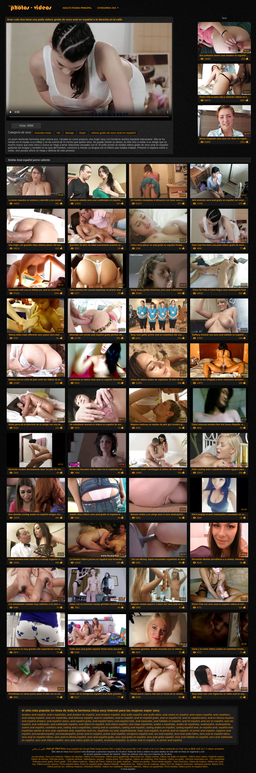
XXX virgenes (125, 759)
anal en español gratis (146, 717)
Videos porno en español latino (193, 766)
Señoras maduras (74, 766)
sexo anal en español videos (37, 737)
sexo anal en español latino (215, 733)
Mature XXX (217, 764)
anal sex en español (212, 721)
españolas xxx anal (107, 730)
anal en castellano (104, 717)
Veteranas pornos (202, 764)
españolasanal (128, 730)
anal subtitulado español (64, 724)
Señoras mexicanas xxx (196, 759)
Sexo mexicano (180, 761)
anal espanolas (144, 721)
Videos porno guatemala (117, 756)
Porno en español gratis (91, 764)
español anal (226, 727)
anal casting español (33, 717)
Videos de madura (197, 761)
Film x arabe (115, 749)
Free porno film (128, 749)
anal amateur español (108, 714)
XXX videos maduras (77, 761)
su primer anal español (169, 740)
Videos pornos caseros (47, 764)
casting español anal (187, 727)
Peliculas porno (56, 759)
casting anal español (133, 727)
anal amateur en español (80, 714)
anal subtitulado (40, 724)
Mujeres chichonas (184, 764)
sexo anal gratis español (160, 737)
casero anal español (33, 727)
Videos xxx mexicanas (94, 756)
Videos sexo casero (198, 756)
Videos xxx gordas (141, 761)
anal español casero (58, 721)
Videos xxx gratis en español (174, 756)
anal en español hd (170, 717)
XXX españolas (217, 759)
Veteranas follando (92, 766)
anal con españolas (56, 717)
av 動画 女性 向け (196, 749)
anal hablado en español (167, 721)
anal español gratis (80, 721)
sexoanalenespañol (114, 740)
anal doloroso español (81, 717)
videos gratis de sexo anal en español (113, 132)
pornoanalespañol (65, 733)
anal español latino (103, 721)
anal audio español (131, 714)
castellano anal (53, 727)
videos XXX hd (167, 764)
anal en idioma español (220, 717)
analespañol (207, 724)
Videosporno (89, 759)
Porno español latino (69, 764)
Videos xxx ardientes (143, 759)
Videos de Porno (97, 761)
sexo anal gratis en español (130, 737)
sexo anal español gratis (100, 737)
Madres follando (112, 764)
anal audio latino (152, 714)
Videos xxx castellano (112, 766)
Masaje (69, 132)
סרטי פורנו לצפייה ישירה (147, 749)
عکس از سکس (39, 749)
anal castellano (221, 714)
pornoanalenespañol (43, 733)
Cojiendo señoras (74, 759)
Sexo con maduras (54, 756)
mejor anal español (147, 730)
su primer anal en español (141, 740)
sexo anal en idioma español (70, 737)
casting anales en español (160, 727)
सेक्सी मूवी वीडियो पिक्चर (56, 749)
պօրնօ (100, 759)
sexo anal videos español (49, 740)
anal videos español (116, 724)
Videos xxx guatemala (152, 766)
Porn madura (160, 759)
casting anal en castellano (106, 727)
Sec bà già (84, 749)
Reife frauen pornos (99, 749)
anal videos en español (91, 724)
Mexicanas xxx (137, 756)
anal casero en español (175, 714)
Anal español (14, 6)
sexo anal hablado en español (191, 737)
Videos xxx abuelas (73, 756)
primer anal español (114, 733)
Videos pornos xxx (55, 766)
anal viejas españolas (140, 724)
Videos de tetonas (39, 759)
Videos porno (112, 759)
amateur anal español (34, 714)
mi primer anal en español (174, 730)
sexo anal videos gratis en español (83, 740)
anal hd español (191, 721)
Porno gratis (60, 761)
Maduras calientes (132, 766)
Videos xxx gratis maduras (118, 761)
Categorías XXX (106, 8)
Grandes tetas (43, 132)
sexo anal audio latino (186, 733)
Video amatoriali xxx (169, 749)
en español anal (208, 727)
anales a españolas (164, 724)
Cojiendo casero (216, 756)
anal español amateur (33, 721)
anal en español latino (194, 717)
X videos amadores (215, 749)
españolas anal (65, 730)
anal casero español (201, 714)
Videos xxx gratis (176, 759)
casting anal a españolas (76, 727)
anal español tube (124, 721)
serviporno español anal (140, 733)
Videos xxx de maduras (148, 764)
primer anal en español (89, 733)
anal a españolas (56, 714)
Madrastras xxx (128, 764)
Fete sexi (183, 749)
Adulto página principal (77, 8)
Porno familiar (170, 766)
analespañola (222, 724)
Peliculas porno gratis (43, 761)
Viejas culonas (152, 756)
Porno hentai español (162, 761)
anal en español (124, 717)
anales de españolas (188, 724)
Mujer (82, 132)
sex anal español (163, 733)
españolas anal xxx (85, 730)
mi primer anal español (202, 730)
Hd (58, 132)
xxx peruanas (38, 756)
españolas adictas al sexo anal (39, 730)
